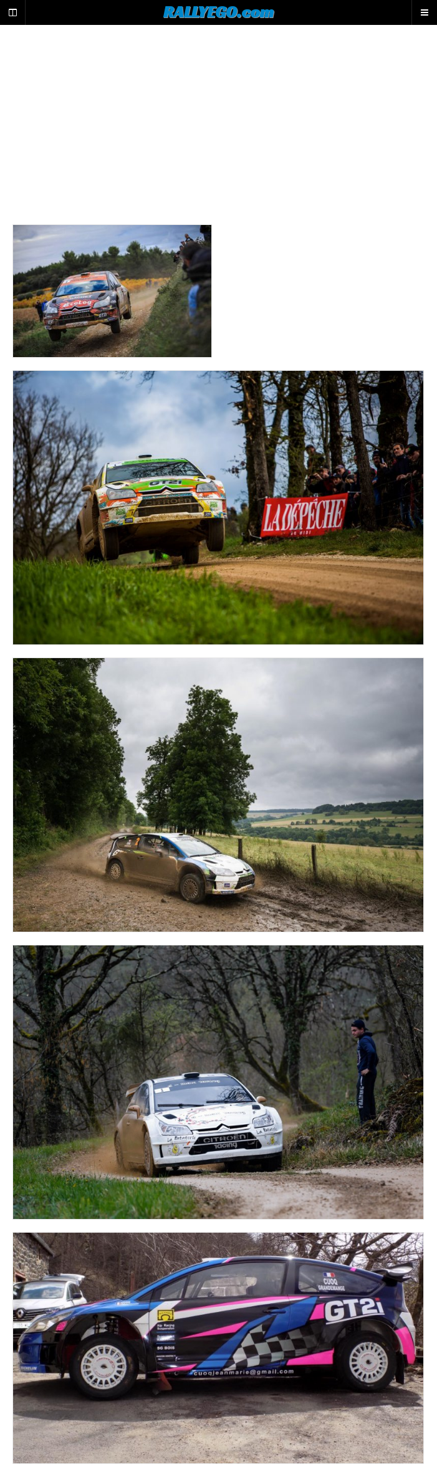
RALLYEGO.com (218, 12)
